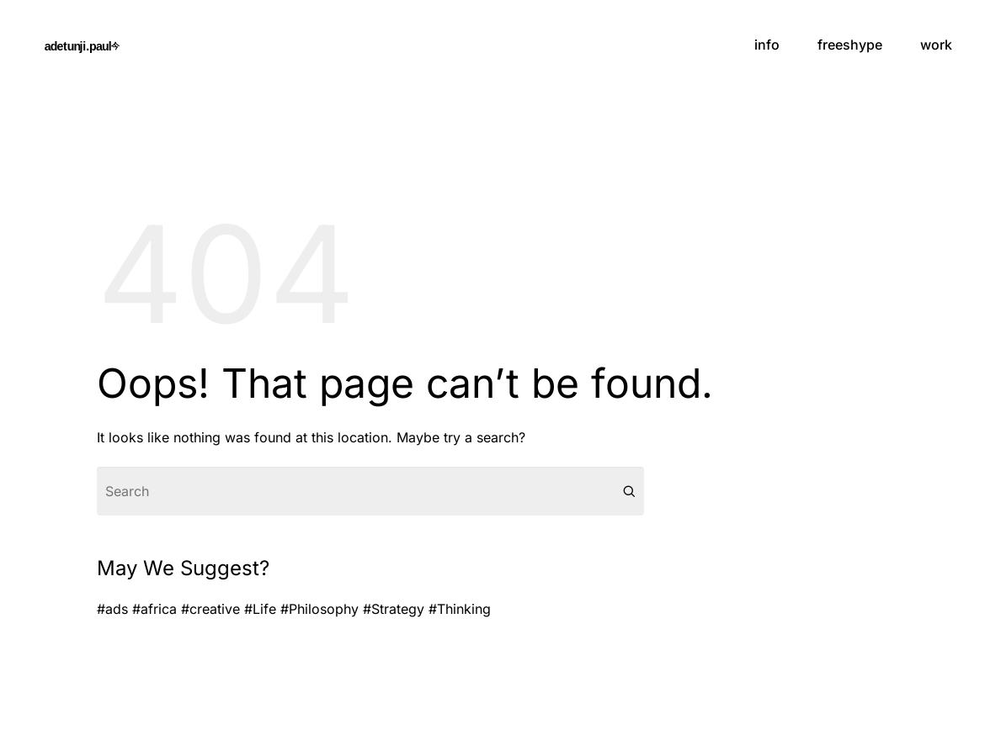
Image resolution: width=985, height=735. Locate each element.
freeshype (849, 44)
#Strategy (393, 608)
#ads (112, 608)
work (936, 44)
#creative (210, 608)
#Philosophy (319, 608)
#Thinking (460, 608)
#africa (154, 608)
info (767, 44)
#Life (260, 608)
